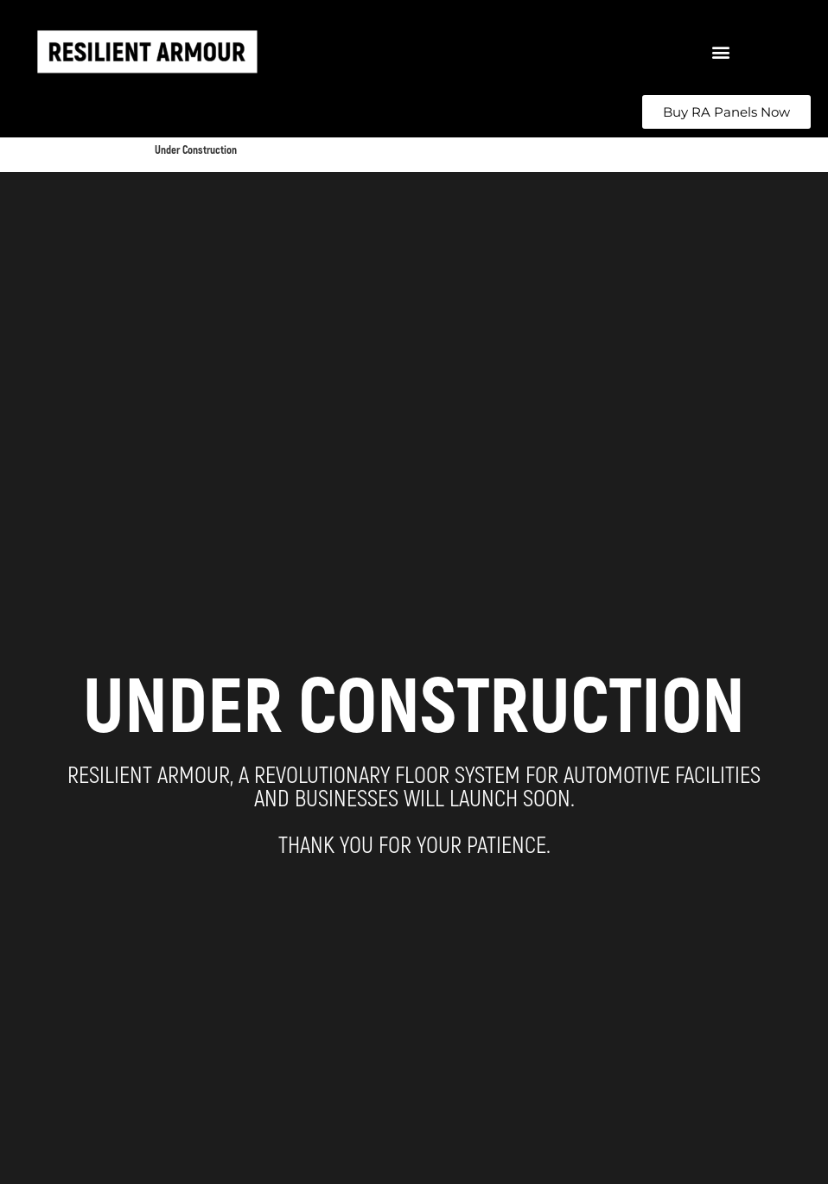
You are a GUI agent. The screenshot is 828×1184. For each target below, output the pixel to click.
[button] (720, 52)
